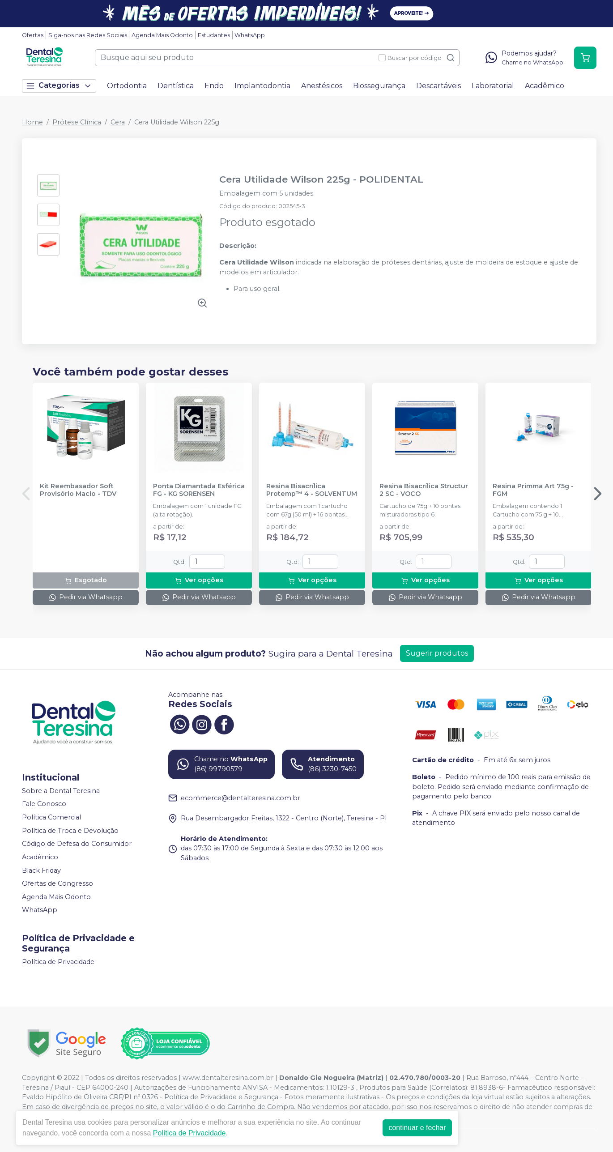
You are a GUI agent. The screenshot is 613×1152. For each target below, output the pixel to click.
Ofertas (32, 35)
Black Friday (41, 870)
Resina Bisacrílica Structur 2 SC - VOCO (423, 490)
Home (32, 122)
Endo (214, 85)
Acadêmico (544, 85)
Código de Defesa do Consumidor (77, 844)
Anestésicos (321, 85)
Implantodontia (262, 85)
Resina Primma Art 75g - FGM (533, 490)
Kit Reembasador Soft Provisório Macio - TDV (78, 490)
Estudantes (214, 35)
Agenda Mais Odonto (162, 35)
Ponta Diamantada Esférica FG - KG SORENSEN (199, 490)
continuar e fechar (417, 1127)
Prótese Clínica (76, 122)
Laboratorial (493, 85)
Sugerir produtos (437, 653)
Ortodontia (127, 85)
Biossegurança (379, 85)
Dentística (176, 85)
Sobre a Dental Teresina (61, 791)
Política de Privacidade (58, 962)
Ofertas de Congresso (57, 883)
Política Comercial (51, 817)
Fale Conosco (44, 804)
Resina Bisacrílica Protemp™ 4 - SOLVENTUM (311, 490)
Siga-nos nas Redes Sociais (87, 35)
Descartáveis (438, 85)
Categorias (59, 85)
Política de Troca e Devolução (70, 831)
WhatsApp (249, 35)
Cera (118, 122)
